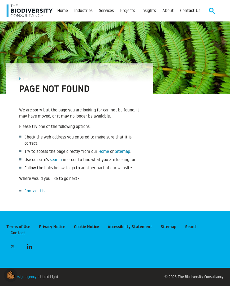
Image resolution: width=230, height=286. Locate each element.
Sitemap (122, 151)
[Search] (212, 10)
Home (103, 151)
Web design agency (22, 276)
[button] (11, 274)
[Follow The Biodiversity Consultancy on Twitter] (12, 246)
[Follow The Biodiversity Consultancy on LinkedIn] (29, 246)
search (56, 159)
